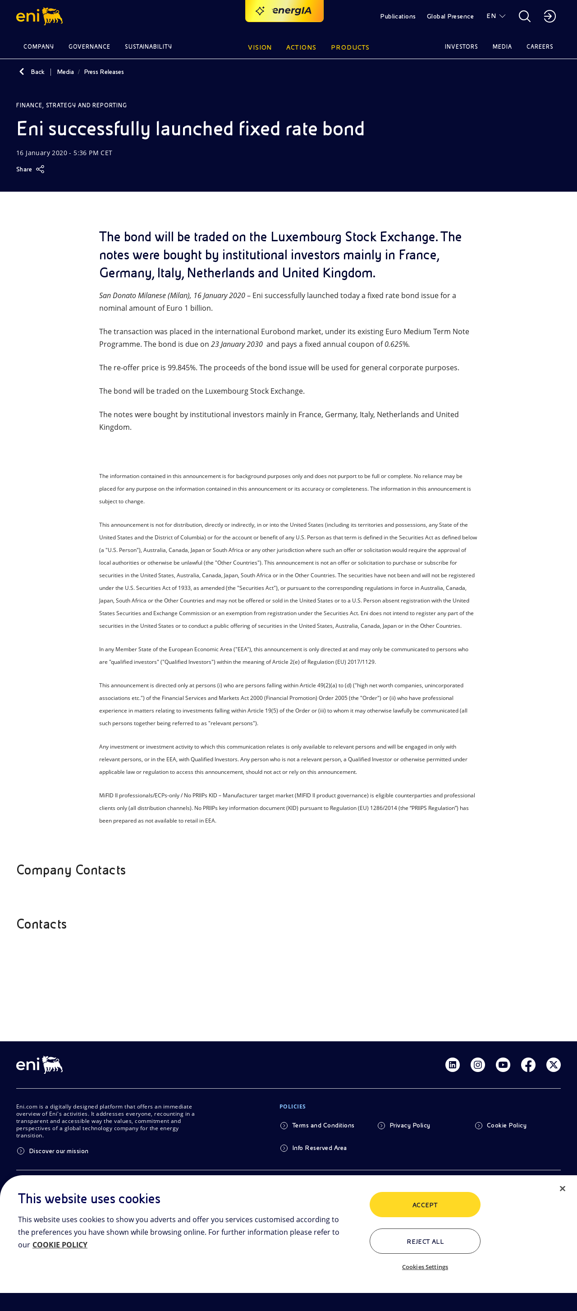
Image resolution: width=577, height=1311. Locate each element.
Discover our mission (59, 1151)
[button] (40, 16)
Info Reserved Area (319, 1147)
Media (65, 71)
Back (38, 71)
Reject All (425, 1241)
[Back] (21, 71)
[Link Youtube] (503, 1065)
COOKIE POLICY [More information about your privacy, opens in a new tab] (59, 1245)
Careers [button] (540, 46)
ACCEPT (425, 1205)
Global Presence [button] (450, 16)
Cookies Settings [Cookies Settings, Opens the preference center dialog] (425, 1267)
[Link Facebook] (528, 1065)
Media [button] (502, 46)
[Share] (30, 169)
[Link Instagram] (478, 1065)
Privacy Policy (409, 1125)
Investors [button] (461, 46)
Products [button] (350, 47)
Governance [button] (89, 46)
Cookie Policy (507, 1125)
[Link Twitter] (553, 1065)
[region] (288, 1243)
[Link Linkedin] (452, 1065)
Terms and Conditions (323, 1125)
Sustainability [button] (149, 46)
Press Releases (104, 71)
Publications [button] (398, 16)
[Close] (562, 1189)
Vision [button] (260, 47)
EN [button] (491, 15)
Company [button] (38, 46)
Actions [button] (301, 47)
